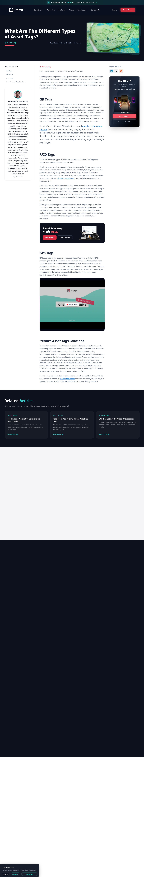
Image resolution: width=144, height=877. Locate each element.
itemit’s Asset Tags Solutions (16, 82)
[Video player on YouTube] (72, 304)
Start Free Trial (65, 238)
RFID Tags (9, 75)
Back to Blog (45, 67)
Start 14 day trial (44, 499)
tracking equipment (66, 178)
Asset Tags (50, 10)
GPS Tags (9, 78)
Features (61, 10)
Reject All (5, 874)
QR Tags (9, 71)
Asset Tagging (49, 71)
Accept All (15, 874)
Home (41, 71)
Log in (113, 10)
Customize (29, 874)
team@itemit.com (67, 378)
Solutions (38, 10)
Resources (82, 10)
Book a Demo (50, 237)
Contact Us (94, 10)
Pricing (70, 10)
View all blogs (126, 556)
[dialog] (19, 870)
